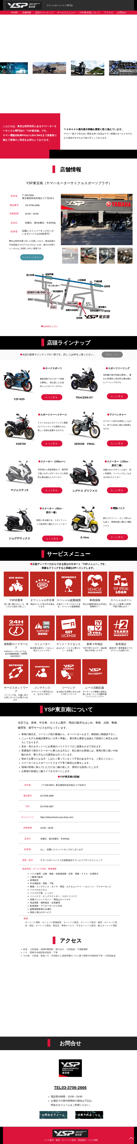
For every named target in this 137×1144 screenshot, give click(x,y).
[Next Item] (128, 219)
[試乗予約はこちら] (89, 1115)
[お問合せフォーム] (53, 1115)
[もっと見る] (51, 397)
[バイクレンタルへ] (32, 257)
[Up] (131, 1138)
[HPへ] (112, 355)
